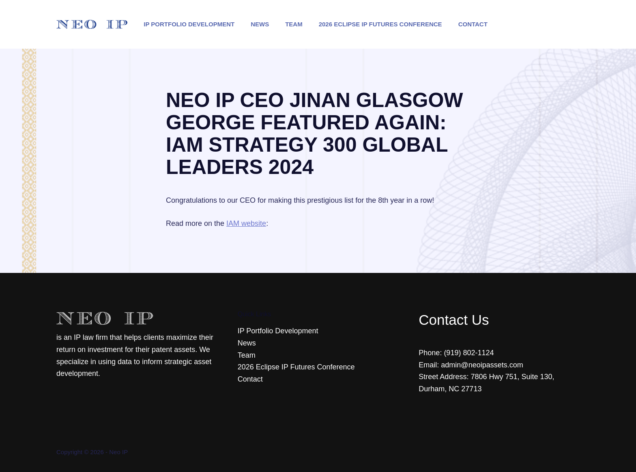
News (260, 24)
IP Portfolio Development (189, 24)
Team (294, 24)
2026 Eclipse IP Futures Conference (380, 24)
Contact (473, 24)
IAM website (246, 223)
